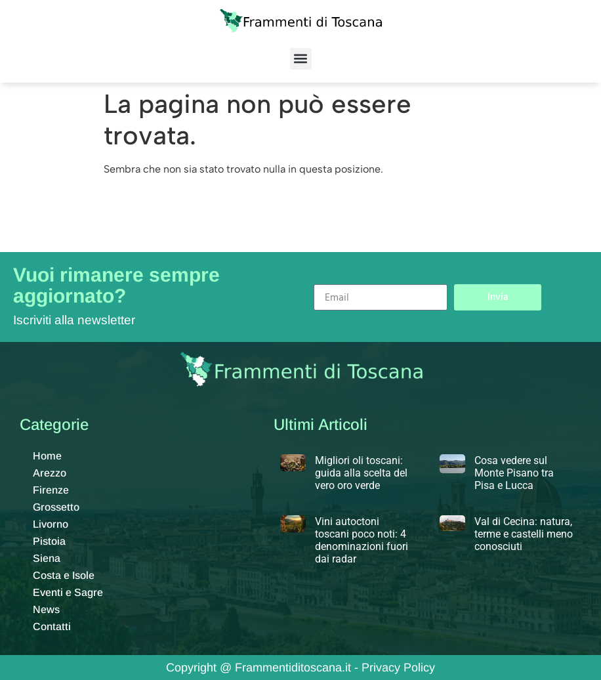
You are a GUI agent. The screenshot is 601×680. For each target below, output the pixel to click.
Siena (46, 558)
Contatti (52, 626)
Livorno (50, 524)
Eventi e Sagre (68, 592)
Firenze (51, 490)
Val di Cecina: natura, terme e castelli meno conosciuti (523, 534)
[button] (301, 59)
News (46, 609)
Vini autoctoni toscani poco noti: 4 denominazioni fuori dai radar (361, 540)
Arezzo (49, 472)
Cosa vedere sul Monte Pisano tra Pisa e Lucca (514, 473)
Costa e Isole (63, 575)
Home (47, 455)
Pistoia (49, 541)
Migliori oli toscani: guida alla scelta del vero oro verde (361, 473)
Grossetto (56, 507)
